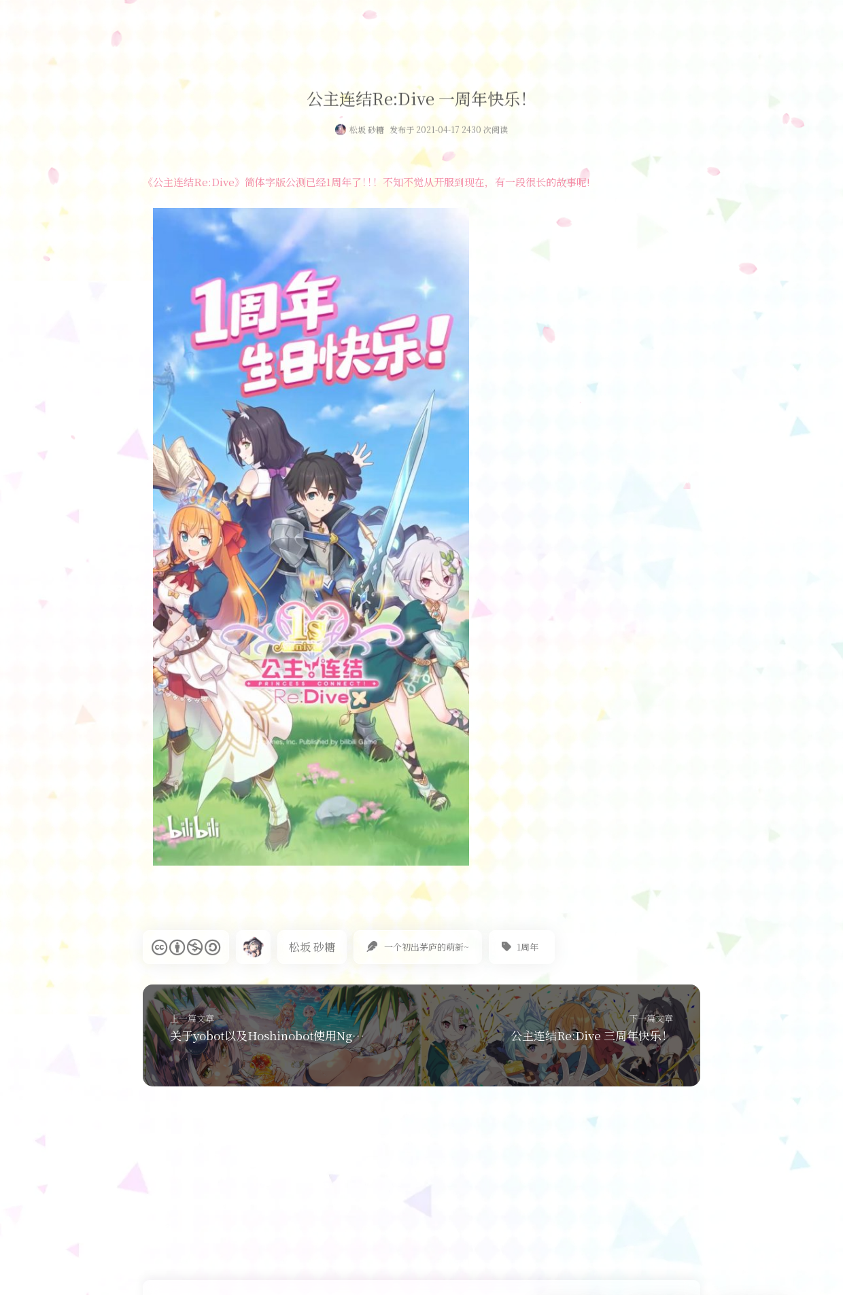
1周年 (527, 946)
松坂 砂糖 (366, 131)
